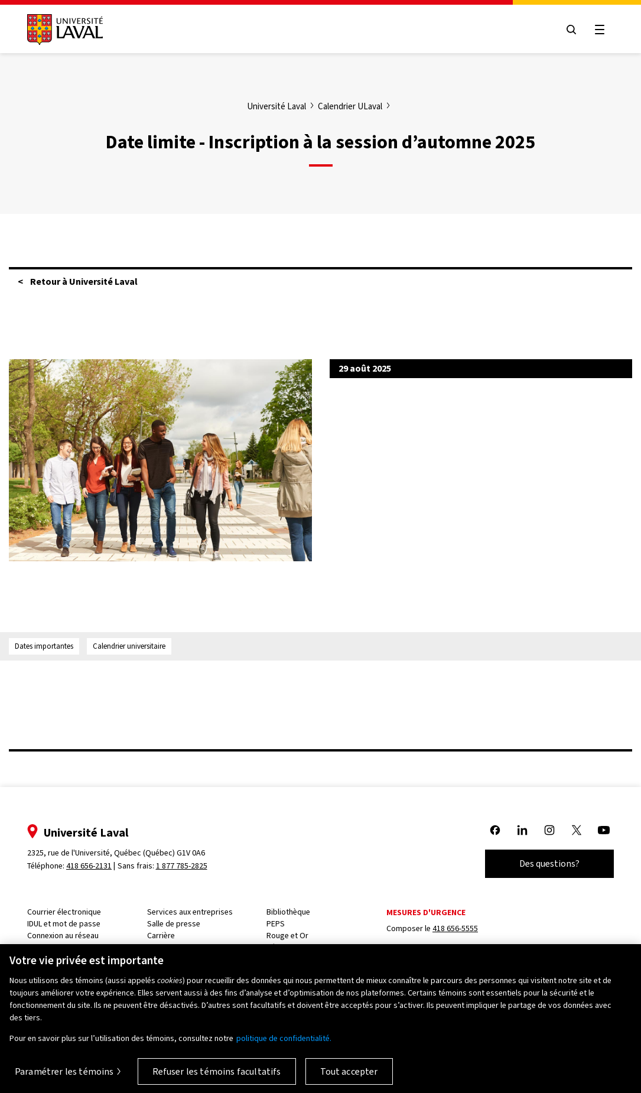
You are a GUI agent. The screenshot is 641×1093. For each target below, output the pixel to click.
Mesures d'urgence (426, 912)
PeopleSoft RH (172, 947)
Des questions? (549, 863)
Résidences (286, 947)
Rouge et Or (287, 935)
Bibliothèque (288, 912)
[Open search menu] (571, 29)
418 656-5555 (455, 928)
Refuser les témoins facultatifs (216, 1078)
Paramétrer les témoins (64, 1078)
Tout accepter (349, 1078)
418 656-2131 (89, 865)
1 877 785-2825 (181, 865)
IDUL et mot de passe (63, 923)
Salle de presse (173, 923)
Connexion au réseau (63, 935)
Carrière (161, 935)
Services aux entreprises (190, 912)
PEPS (275, 923)
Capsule (41, 947)
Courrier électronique (64, 912)
